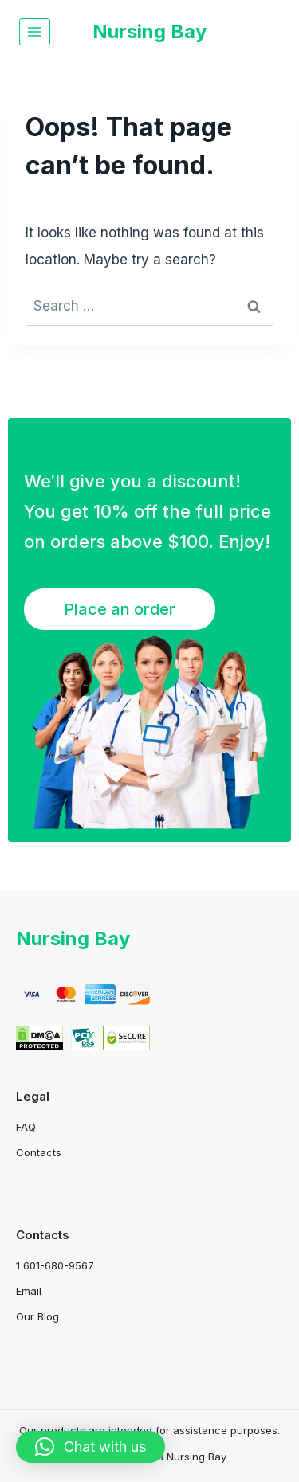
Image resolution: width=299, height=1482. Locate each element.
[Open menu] (34, 31)
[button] (90, 1447)
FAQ (26, 1126)
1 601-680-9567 (55, 1265)
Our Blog (37, 1316)
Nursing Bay (73, 938)
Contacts (38, 1152)
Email (28, 1291)
